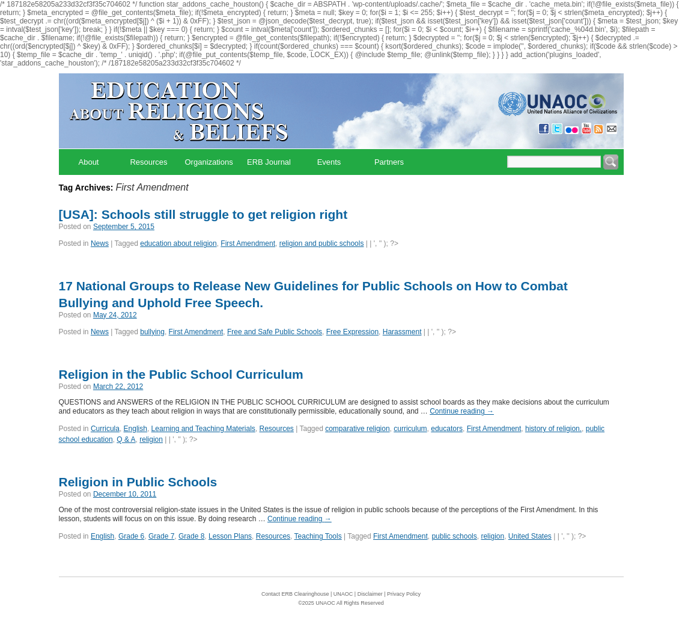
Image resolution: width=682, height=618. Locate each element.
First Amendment (248, 243)
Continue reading (462, 411)
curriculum (410, 428)
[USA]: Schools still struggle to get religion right (203, 214)
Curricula (105, 428)
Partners (389, 162)
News (100, 243)
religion (151, 439)
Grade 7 (161, 536)
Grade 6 (131, 536)
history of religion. (553, 428)
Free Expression (352, 332)
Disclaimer (370, 594)
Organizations (209, 162)
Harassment (402, 332)
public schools (453, 536)
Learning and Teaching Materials (203, 428)
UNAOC (343, 594)
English (135, 428)
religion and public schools (321, 243)
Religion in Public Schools (138, 482)
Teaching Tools (318, 536)
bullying (152, 332)
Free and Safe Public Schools (274, 332)
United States (530, 536)
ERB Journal (269, 162)
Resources (148, 162)
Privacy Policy (404, 594)
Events (329, 162)
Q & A (126, 439)
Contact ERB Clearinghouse (295, 594)
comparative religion (357, 428)
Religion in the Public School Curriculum (181, 374)
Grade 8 (191, 536)
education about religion (178, 243)
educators (447, 428)
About (89, 162)
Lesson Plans (230, 536)
